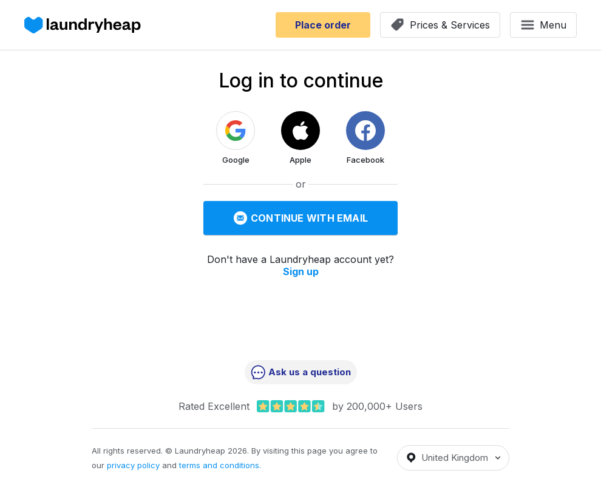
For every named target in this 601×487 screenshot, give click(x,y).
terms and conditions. (220, 465)
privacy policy (133, 465)
